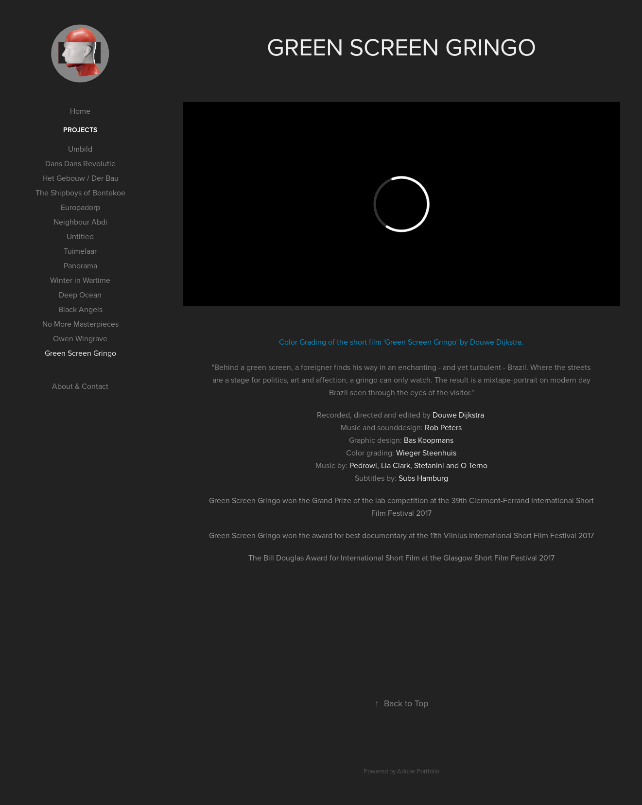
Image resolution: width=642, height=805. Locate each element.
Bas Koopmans (428, 440)
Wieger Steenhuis (426, 452)
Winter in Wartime (80, 280)
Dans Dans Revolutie (80, 163)
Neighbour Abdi (80, 221)
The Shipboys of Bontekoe (80, 192)
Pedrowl (363, 465)
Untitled (80, 236)
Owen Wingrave (80, 338)
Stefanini (429, 465)
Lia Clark (395, 465)
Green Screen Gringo (80, 353)
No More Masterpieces (80, 323)
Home (80, 110)
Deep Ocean (80, 294)
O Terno (474, 465)
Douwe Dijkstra (458, 414)
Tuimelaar (80, 250)
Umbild (80, 148)
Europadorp (80, 207)
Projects (80, 130)
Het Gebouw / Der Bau (80, 178)
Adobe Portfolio (418, 771)
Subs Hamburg (423, 477)
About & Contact (80, 386)
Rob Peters (443, 427)
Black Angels (80, 309)
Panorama (80, 265)
